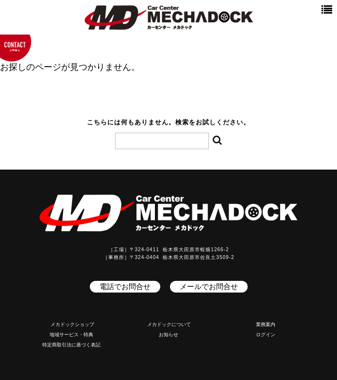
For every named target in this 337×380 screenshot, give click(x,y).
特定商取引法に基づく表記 (71, 344)
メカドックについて (169, 324)
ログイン (265, 334)
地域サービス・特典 (71, 334)
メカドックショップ (72, 324)
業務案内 (265, 324)
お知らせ (168, 334)
